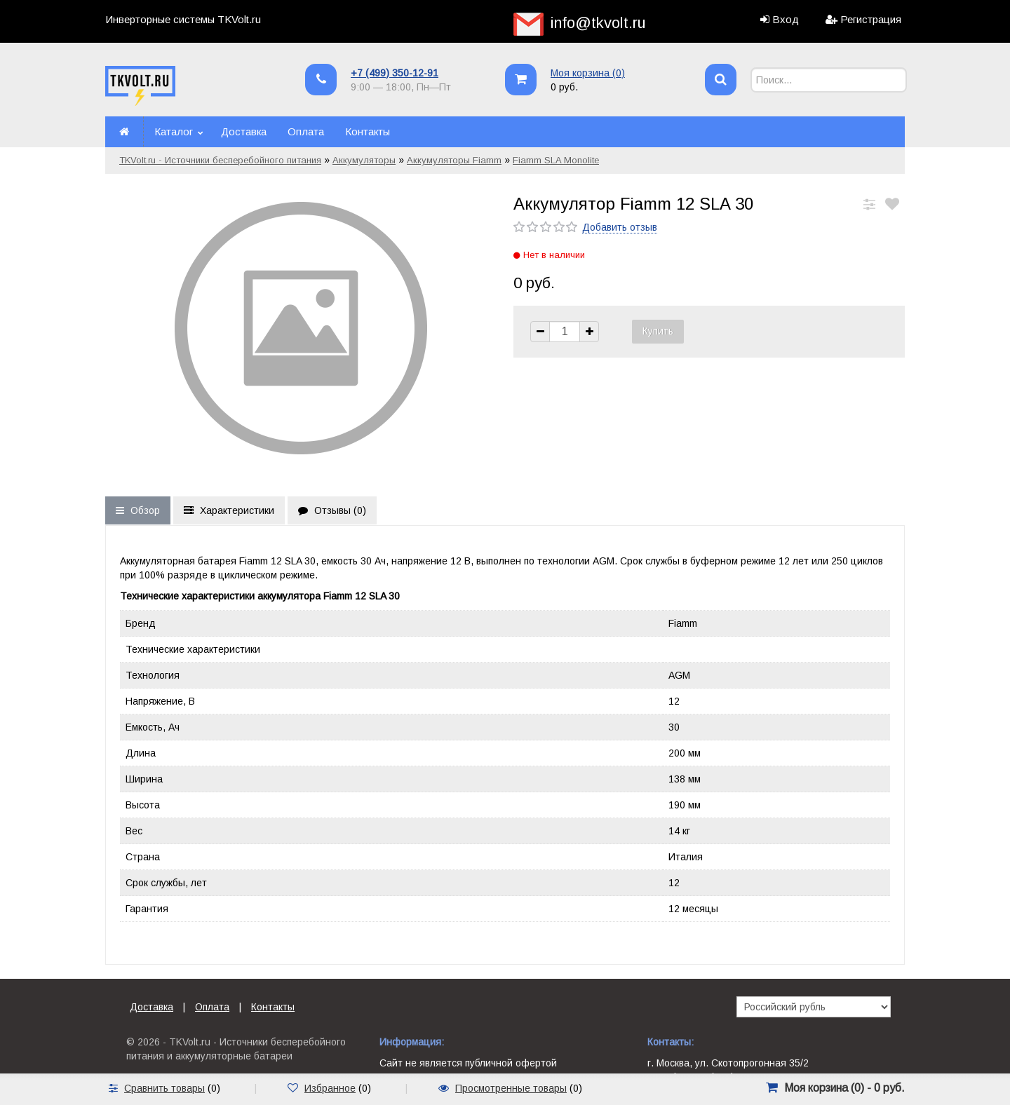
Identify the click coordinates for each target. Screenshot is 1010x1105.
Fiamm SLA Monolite (556, 160)
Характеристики (229, 510)
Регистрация (870, 19)
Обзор (138, 510)
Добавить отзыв (619, 227)
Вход (785, 19)
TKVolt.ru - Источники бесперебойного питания (220, 160)
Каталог (173, 131)
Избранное (330, 1088)
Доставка (244, 131)
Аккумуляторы (364, 160)
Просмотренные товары (511, 1088)
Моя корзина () (588, 73)
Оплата (306, 131)
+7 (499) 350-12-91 (394, 73)
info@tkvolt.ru (598, 23)
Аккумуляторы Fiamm (454, 160)
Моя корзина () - (844, 1088)
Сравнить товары (164, 1088)
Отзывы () (332, 510)
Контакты (367, 131)
